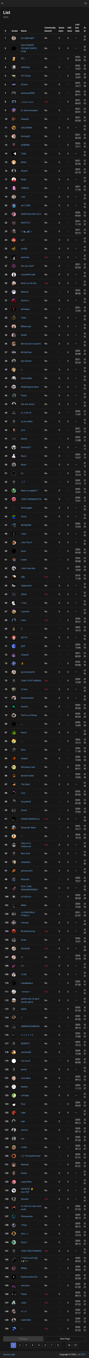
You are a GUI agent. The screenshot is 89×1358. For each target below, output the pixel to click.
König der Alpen (28, 827)
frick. (23, 1104)
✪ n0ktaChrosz (28, 931)
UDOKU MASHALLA (30, 819)
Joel (23, 197)
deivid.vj (25, 300)
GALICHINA (26, 127)
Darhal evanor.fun (29, 1277)
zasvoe (24, 1130)
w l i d (23, 1311)
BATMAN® (26, 525)
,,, (21, 724)
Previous (23, 1339)
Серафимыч (27, 983)
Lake (23, 1112)
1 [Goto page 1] (13, 1345)
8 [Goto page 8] (58, 1345)
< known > (25, 991)
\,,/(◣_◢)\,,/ (26, 231)
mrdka (24, 1147)
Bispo (23, 464)
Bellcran (25, 292)
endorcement (27, 698)
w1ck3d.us (26, 896)
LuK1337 (81, 1354)
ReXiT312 (25, 222)
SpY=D (24, 637)
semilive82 (26, 1052)
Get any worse (27, 404)
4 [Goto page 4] (32, 1345)
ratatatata (25, 862)
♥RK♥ (23, 905)
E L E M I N (26, 413)
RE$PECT (25, 1043)
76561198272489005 (31, 1251)
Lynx (23, 430)
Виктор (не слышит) (31, 343)
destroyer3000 (28, 93)
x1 (22, 957)
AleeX (23, 1009)
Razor (23, 456)
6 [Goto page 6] (45, 1345)
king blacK (26, 801)
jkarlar (24, 1069)
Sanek (24, 1173)
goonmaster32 (28, 672)
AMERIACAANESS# (30, 1026)
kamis (24, 732)
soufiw (24, 248)
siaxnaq (24, 922)
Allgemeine (26, 585)
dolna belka (26, 378)
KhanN (24, 171)
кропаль (25, 257)
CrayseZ (25, 654)
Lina (23, 793)
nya (22, 1138)
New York (25, 853)
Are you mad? (27, 266)
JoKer (24, 1303)
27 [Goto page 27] (75, 1345)
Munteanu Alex (28, 767)
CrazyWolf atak (28, 274)
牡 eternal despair (29, 110)
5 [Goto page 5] (39, 1345)
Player (24, 1294)
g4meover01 (27, 870)
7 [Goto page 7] (51, 1345)
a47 (23, 240)
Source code (9, 1354)
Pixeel (24, 395)
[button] (85, 3)
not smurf (25, 1061)
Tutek (23, 153)
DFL (23, 58)
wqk (23, 1121)
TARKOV (25, 188)
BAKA (23, 162)
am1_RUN (25, 205)
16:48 (23, 974)
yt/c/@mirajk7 (27, 38)
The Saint (25, 784)
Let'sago (25, 1095)
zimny (24, 516)
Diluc (23, 750)
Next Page (65, 1339)
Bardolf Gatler (27, 775)
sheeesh (25, 119)
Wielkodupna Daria (30, 387)
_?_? (23, 482)
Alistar (24, 810)
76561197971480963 (31, 680)
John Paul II (26, 542)
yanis (23, 551)
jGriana (24, 84)
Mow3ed (25, 879)
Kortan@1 (25, 136)
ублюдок (25, 309)
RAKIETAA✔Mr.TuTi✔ (31, 214)
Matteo (24, 1086)
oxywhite (25, 611)
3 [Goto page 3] (26, 1345)
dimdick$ (25, 948)
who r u (24, 1233)
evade (24, 559)
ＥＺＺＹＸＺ (27, 1035)
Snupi (23, 940)
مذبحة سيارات (27, 101)
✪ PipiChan (26, 352)
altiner (24, 594)
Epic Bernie (26, 361)
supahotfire (26, 1182)
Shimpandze (27, 1216)
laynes (24, 438)
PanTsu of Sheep (29, 715)
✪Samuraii (26, 326)
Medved (25, 1164)
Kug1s (24, 1242)
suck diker (26, 1078)
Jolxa (23, 534)
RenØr (24, 335)
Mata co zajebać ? (29, 490)
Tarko (23, 318)
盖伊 (23, 646)
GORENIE (25, 145)
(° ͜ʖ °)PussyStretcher (30, 1156)
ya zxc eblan (26, 421)
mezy (23, 620)
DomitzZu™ (26, 447)
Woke (23, 179)
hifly (23, 577)
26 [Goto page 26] (69, 1345)
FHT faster (26, 76)
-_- (22, 741)
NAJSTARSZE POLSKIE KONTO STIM (29, 48)
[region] (44, 677)
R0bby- (24, 1268)
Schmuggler (26, 508)
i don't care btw (28, 568)
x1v (22, 966)
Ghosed (24, 1199)
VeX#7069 (26, 1320)
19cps (24, 1225)
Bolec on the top (28, 283)
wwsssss (25, 1285)
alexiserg (25, 67)
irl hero (24, 689)
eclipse (24, 758)
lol (22, 473)
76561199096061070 (31, 499)
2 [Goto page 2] (19, 1345)
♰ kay (23, 603)
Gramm (24, 706)
